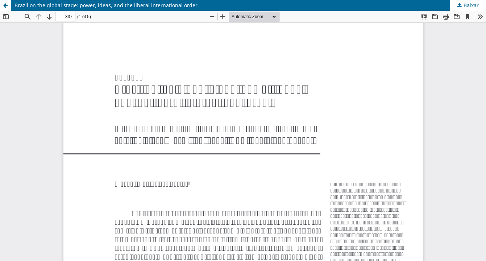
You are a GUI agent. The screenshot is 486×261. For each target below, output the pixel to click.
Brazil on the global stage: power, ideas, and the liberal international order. (106, 5)
